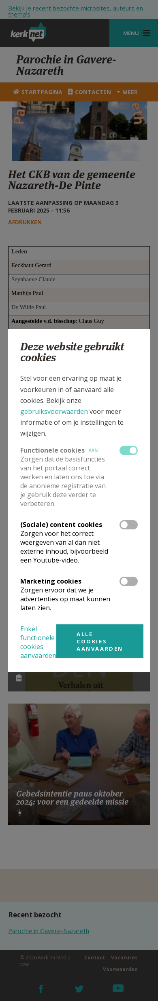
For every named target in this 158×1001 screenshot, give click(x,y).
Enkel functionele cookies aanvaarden (38, 642)
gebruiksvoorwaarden (54, 411)
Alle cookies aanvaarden (100, 641)
